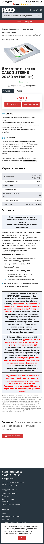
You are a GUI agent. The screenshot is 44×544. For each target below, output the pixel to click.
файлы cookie (21, 526)
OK (22, 538)
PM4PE (25, 378)
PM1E (32, 383)
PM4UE (33, 378)
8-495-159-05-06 (34, 2)
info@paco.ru (9, 2)
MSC (21, 383)
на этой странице (30, 161)
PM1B (26, 383)
